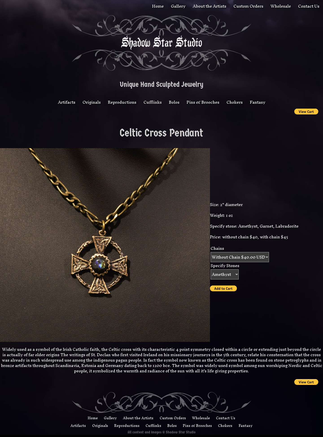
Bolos (174, 102)
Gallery (178, 6)
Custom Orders (248, 6)
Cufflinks (153, 102)
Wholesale (281, 6)
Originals (92, 102)
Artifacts (66, 102)
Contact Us (308, 6)
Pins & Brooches (203, 102)
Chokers (235, 102)
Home (158, 6)
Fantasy (257, 102)
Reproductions (122, 102)
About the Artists (209, 6)
